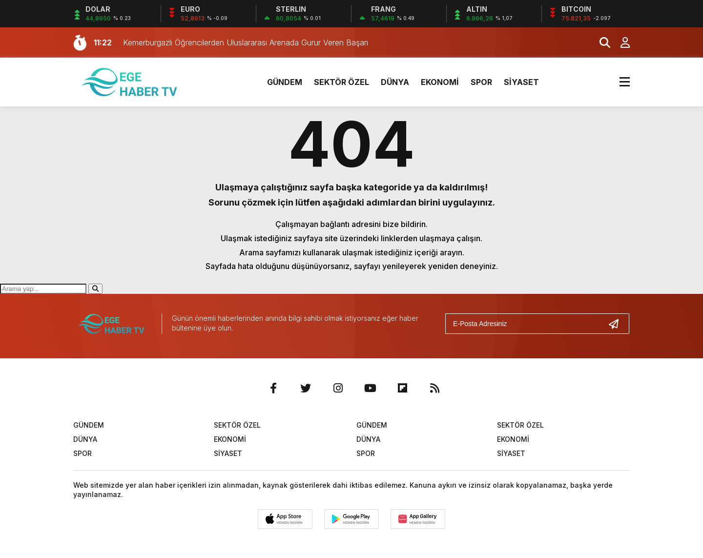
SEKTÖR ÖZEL (341, 82)
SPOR (481, 82)
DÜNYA (395, 82)
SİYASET (521, 82)
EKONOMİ (440, 82)
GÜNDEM (284, 82)
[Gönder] (617, 323)
